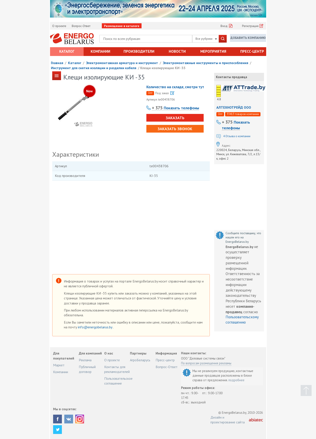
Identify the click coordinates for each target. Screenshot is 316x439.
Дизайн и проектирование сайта (227, 419)
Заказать (173, 117)
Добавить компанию (248, 38)
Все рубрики (206, 39)
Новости (177, 51)
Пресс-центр (252, 51)
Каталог (66, 51)
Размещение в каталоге (121, 26)
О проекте (59, 26)
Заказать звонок (173, 128)
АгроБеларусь (140, 360)
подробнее (236, 380)
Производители (139, 51)
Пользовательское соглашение (118, 380)
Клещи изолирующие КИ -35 (162, 68)
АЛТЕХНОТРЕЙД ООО (233, 107)
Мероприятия (213, 51)
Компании (100, 51)
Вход (224, 26)
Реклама (85, 360)
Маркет (59, 365)
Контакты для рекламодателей (117, 369)
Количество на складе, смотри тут (175, 87)
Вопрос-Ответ (81, 26)
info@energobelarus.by (95, 327)
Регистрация (250, 26)
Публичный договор (87, 369)
